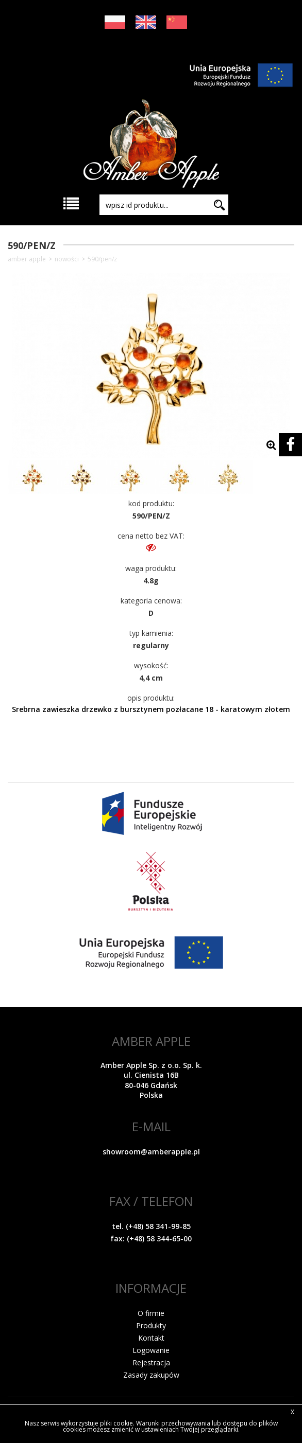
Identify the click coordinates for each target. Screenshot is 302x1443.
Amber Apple (27, 259)
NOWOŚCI (67, 259)
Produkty (151, 1325)
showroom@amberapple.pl (151, 1151)
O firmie (151, 1313)
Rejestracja (151, 1362)
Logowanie (151, 1350)
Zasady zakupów (151, 1375)
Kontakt (151, 1338)
